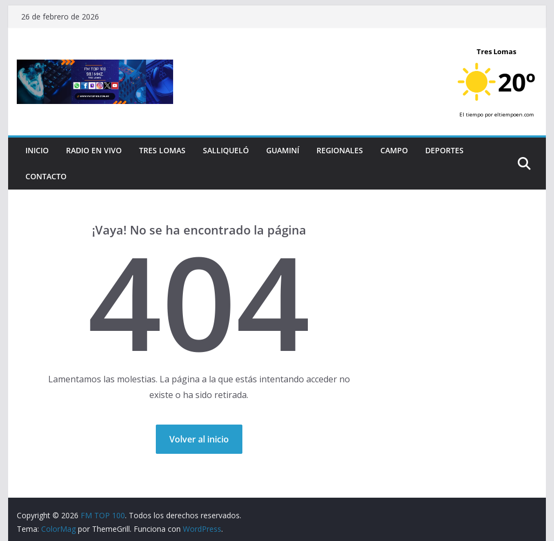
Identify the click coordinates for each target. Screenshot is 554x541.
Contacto (46, 176)
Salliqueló (226, 150)
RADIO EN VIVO (94, 150)
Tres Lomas (162, 150)
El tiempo (471, 114)
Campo (394, 150)
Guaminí (282, 150)
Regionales (339, 150)
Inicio (37, 150)
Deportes (444, 150)
